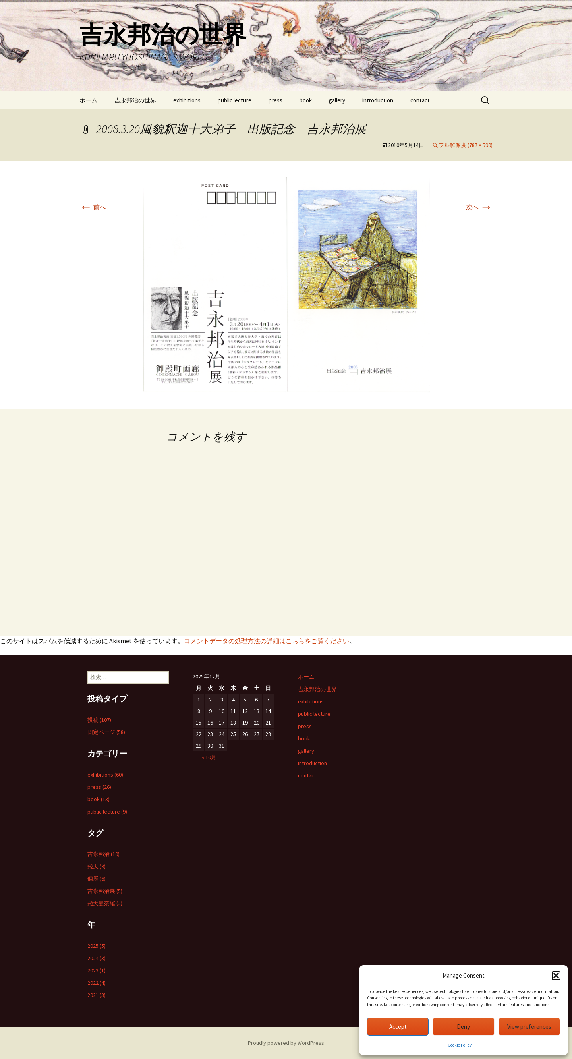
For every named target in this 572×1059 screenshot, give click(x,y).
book (306, 100)
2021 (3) (96, 995)
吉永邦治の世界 (135, 100)
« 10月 (209, 757)
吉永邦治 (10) (103, 854)
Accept (398, 1026)
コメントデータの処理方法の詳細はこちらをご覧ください (266, 641)
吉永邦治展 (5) (104, 891)
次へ (479, 207)
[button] (556, 976)
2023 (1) (96, 970)
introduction (377, 100)
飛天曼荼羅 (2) (104, 903)
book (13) (98, 799)
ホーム (88, 100)
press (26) (99, 786)
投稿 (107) (99, 719)
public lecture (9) (107, 811)
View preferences (529, 1026)
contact (420, 100)
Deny (463, 1026)
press (275, 100)
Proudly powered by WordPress (286, 1042)
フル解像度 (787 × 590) (466, 145)
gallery (337, 100)
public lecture (234, 100)
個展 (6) (96, 878)
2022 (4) (96, 982)
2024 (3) (96, 958)
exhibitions (187, 100)
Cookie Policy (460, 1045)
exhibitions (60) (105, 774)
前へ (92, 207)
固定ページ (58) (106, 732)
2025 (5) (96, 945)
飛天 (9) (96, 866)
